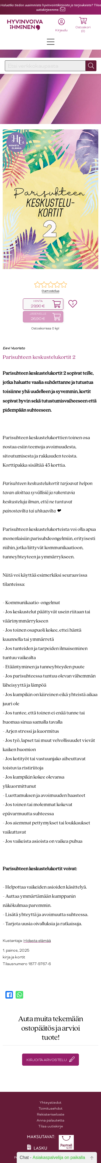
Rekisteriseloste (50, 1114)
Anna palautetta (50, 1120)
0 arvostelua (50, 291)
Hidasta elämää (37, 940)
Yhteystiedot (50, 1102)
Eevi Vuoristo (14, 348)
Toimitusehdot (50, 1108)
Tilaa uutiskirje (50, 1126)
